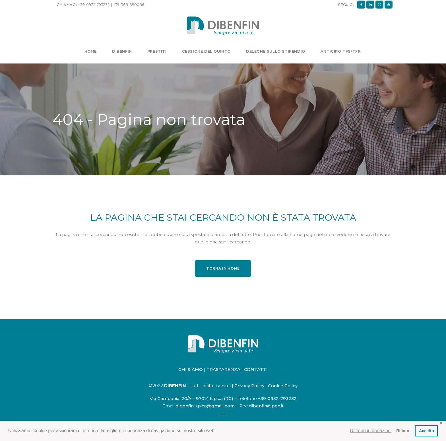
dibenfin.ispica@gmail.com (205, 406)
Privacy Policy (249, 385)
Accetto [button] (426, 430)
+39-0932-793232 (94, 4)
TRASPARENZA (223, 369)
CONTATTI (256, 369)
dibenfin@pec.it (266, 406)
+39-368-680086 (128, 4)
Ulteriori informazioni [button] (371, 430)
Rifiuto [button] (402, 430)
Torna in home (223, 268)
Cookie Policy (283, 385)
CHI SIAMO (190, 369)
